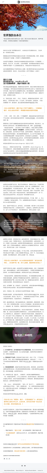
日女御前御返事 (10, 433)
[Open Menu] (3, 2)
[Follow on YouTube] (25, 466)
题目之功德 (18, 430)
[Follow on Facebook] (22, 466)
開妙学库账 (30, 424)
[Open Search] (43, 2)
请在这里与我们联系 (19, 451)
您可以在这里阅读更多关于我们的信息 (28, 444)
